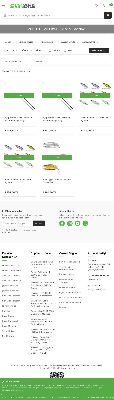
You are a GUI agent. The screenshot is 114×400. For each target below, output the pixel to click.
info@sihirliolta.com (97, 289)
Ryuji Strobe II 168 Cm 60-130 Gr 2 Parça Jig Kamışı (57, 119)
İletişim (62, 307)
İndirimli (54, 50)
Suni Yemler (7, 311)
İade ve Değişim (67, 274)
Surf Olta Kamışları (11, 295)
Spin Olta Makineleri (11, 280)
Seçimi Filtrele (99, 50)
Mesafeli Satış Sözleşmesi (66, 281)
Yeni (68, 50)
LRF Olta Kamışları (11, 265)
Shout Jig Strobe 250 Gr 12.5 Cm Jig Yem (57, 181)
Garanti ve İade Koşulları (71, 297)
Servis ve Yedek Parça (70, 302)
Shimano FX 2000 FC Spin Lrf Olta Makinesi (41, 294)
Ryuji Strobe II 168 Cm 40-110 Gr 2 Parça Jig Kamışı (19, 119)
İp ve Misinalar (9, 305)
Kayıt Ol (39, 223)
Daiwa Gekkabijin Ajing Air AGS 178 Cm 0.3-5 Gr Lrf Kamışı (42, 264)
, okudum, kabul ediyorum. (19, 231)
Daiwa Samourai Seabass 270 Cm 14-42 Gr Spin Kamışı (42, 322)
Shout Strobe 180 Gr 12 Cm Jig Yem (18, 181)
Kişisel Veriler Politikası (70, 292)
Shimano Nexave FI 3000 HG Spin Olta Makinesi (42, 330)
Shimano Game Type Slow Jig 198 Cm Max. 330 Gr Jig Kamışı (41, 340)
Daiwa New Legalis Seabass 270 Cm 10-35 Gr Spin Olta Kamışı (42, 303)
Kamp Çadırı (8, 316)
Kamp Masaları (9, 326)
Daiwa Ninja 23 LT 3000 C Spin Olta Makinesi (42, 312)
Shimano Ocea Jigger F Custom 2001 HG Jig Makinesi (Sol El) (42, 350)
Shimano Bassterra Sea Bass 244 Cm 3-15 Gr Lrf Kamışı (42, 285)
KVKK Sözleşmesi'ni (14, 230)
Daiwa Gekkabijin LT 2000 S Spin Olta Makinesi (40, 275)
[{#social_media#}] (62, 223)
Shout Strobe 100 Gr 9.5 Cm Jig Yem (94, 119)
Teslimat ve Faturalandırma (66, 268)
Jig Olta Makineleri (11, 290)
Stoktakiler (37, 61)
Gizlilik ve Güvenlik (68, 287)
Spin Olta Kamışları (11, 275)
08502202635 (94, 279)
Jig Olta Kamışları (10, 285)
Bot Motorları (8, 336)
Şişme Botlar (8, 331)
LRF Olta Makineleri (11, 270)
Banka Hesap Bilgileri (69, 261)
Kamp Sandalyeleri (11, 321)
